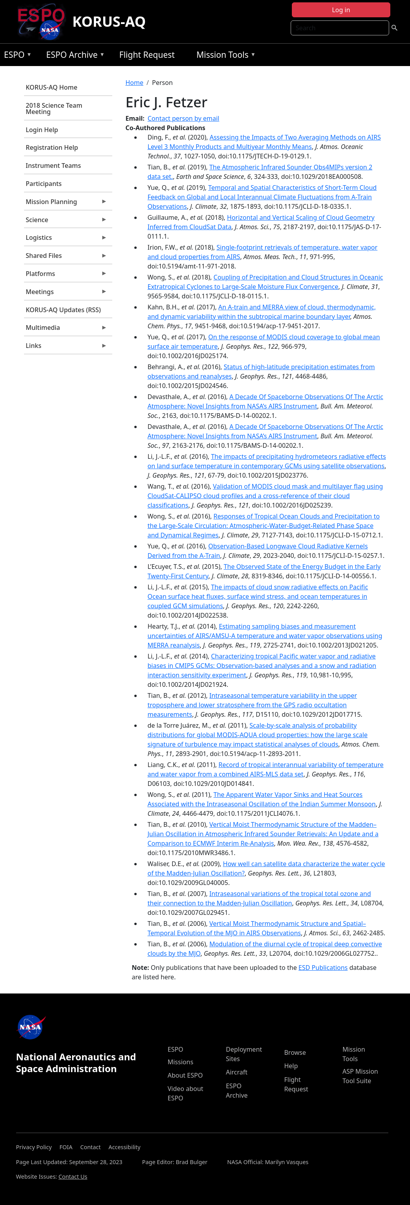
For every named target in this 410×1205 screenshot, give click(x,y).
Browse (295, 1052)
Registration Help (52, 147)
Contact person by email (183, 118)
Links (66, 347)
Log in (341, 10)
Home (135, 82)
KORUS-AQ (109, 21)
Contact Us (72, 1176)
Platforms (66, 275)
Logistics (66, 239)
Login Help (42, 129)
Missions (180, 1062)
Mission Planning (66, 203)
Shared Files (66, 257)
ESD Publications (323, 967)
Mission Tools (224, 56)
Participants (43, 183)
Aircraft (236, 1072)
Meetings (66, 293)
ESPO (16, 56)
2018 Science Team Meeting (54, 108)
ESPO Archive (73, 56)
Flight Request (147, 54)
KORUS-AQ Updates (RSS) (63, 309)
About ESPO (184, 1075)
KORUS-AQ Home (51, 87)
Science (66, 221)
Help (291, 1066)
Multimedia (66, 329)
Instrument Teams (53, 165)
